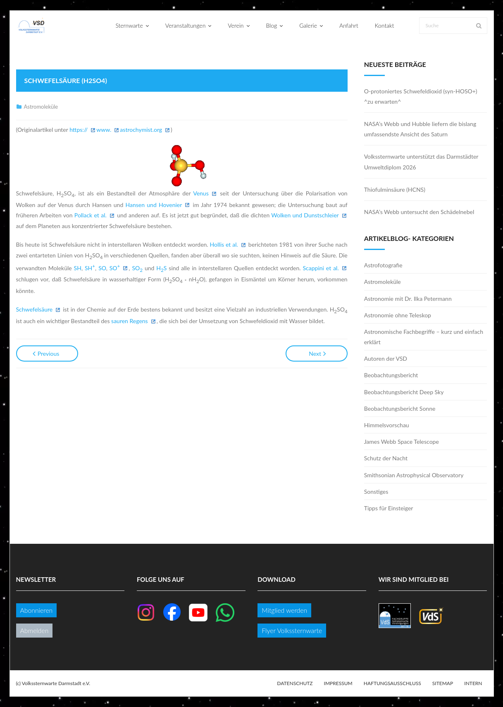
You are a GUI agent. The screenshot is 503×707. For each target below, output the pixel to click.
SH (77, 267)
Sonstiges (376, 491)
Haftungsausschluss (392, 683)
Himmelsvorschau (386, 424)
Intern (473, 683)
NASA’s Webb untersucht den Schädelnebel (419, 211)
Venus (201, 193)
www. (103, 129)
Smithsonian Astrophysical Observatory (414, 474)
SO (102, 267)
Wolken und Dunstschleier (305, 215)
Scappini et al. (321, 267)
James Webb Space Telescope (401, 441)
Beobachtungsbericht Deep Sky (404, 391)
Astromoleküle (41, 106)
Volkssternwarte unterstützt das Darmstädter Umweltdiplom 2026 (421, 161)
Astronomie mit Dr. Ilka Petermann (408, 298)
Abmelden (34, 630)
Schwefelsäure (34, 309)
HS (161, 267)
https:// (78, 129)
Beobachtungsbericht (391, 374)
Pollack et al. (90, 215)
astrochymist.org (141, 129)
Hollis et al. (224, 244)
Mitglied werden (284, 610)
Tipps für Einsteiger (388, 508)
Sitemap (442, 683)
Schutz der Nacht (386, 458)
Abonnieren (36, 610)
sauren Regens (129, 320)
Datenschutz (294, 683)
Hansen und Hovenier (154, 204)
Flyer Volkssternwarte (292, 630)
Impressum (338, 683)
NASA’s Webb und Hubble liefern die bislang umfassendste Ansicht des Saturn (420, 129)
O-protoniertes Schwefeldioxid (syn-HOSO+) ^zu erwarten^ (420, 96)
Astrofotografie (383, 265)
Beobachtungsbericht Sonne (400, 408)
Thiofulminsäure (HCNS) (394, 189)
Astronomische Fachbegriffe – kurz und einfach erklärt (423, 336)
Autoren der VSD (385, 358)
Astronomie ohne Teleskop (397, 315)
